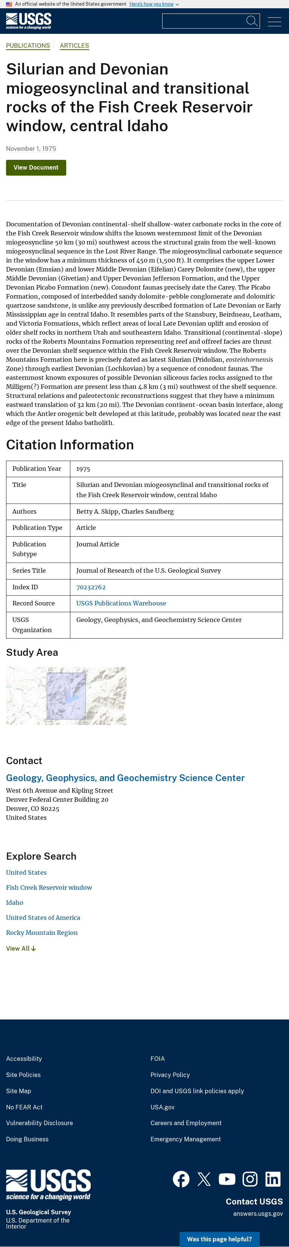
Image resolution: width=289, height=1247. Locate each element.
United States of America (43, 917)
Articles (74, 45)
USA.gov (163, 1107)
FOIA (158, 1059)
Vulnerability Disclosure (39, 1123)
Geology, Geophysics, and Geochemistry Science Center (125, 777)
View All (21, 948)
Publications (28, 45)
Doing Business (27, 1139)
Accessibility (24, 1059)
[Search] (252, 21)
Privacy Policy (170, 1075)
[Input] (211, 21)
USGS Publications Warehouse (121, 603)
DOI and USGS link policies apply (197, 1091)
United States (26, 872)
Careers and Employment (186, 1123)
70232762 (91, 587)
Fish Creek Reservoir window (49, 887)
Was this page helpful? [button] (219, 1239)
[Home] (28, 27)
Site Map (18, 1091)
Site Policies (23, 1075)
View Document (36, 167)
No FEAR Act (24, 1107)
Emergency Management (186, 1139)
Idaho (14, 902)
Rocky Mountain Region (42, 932)
